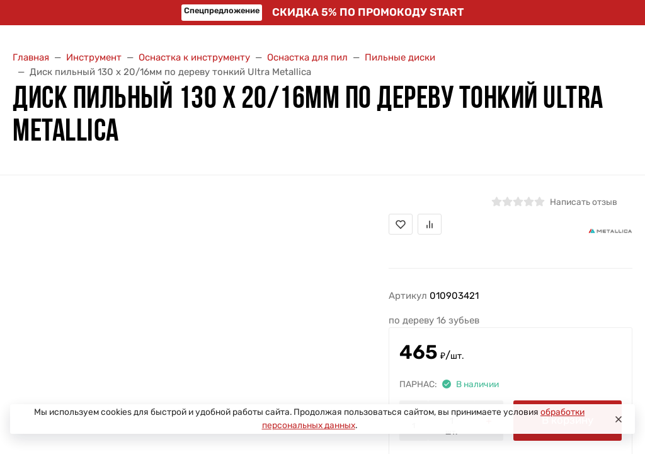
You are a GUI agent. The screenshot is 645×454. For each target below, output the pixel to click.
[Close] (618, 419)
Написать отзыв (583, 202)
